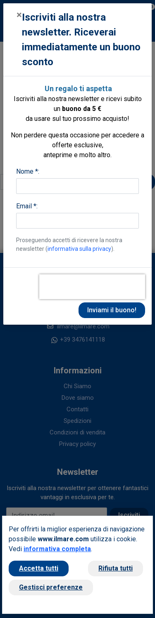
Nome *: (27, 171)
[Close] (19, 14)
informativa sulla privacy (79, 248)
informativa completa (57, 549)
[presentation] (92, 286)
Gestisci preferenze (51, 587)
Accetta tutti (38, 568)
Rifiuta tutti (115, 568)
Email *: (27, 206)
